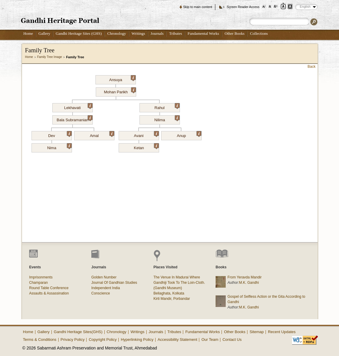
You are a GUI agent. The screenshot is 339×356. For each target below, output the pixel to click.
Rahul (167, 106)
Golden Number (104, 277)
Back (311, 66)
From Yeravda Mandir (244, 277)
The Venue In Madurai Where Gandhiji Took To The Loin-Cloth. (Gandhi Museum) (179, 282)
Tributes (175, 33)
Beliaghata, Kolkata (168, 293)
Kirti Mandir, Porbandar (171, 299)
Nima (59, 147)
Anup (189, 134)
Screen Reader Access (243, 7)
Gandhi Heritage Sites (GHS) (79, 33)
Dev (60, 134)
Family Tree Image (49, 57)
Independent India (105, 288)
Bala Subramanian (74, 119)
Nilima (167, 119)
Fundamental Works (203, 33)
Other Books (234, 33)
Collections (259, 33)
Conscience (100, 293)
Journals (157, 33)
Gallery (44, 33)
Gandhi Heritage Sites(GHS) (78, 332)
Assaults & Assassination (49, 293)
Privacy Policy (73, 339)
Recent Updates (282, 332)
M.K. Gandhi (249, 283)
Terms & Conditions (39, 339)
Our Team (209, 339)
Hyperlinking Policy (137, 339)
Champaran (38, 283)
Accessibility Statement (177, 339)
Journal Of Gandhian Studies (114, 283)
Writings (138, 33)
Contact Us (231, 339)
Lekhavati (78, 106)
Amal (102, 134)
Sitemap (256, 332)
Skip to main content (197, 7)
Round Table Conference (49, 288)
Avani (146, 134)
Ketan (146, 147)
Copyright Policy (103, 339)
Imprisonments (41, 277)
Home (28, 33)
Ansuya (122, 78)
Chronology (116, 33)
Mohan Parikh (120, 91)
